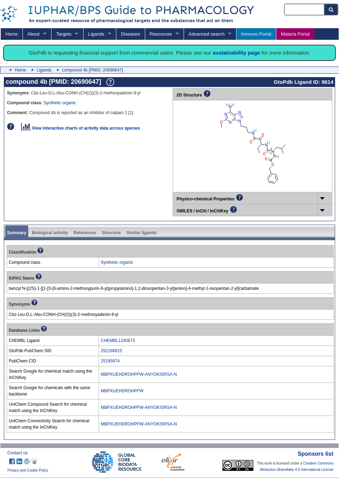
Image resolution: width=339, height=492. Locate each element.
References (85, 232)
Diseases (130, 34)
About (33, 34)
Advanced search (206, 34)
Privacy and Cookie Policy (27, 470)
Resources (161, 34)
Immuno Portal (256, 34)
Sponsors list (315, 454)
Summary (16, 232)
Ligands (96, 34)
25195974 (110, 361)
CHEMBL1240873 (118, 340)
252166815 (111, 350)
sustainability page (236, 53)
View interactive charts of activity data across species (80, 128)
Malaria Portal (295, 34)
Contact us (17, 452)
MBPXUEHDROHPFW (122, 390)
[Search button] (331, 9)
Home (11, 34)
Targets (63, 34)
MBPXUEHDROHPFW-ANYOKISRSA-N (139, 374)
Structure (111, 232)
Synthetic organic (60, 102)
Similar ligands (141, 232)
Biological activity (50, 232)
